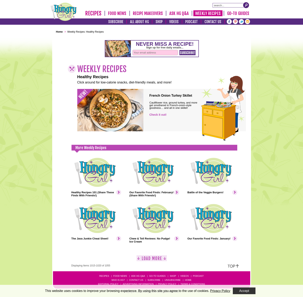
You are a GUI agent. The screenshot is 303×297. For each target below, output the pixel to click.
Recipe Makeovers (148, 13)
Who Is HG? (118, 280)
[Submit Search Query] (246, 5)
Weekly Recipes (207, 13)
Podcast (191, 22)
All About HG (139, 22)
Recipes (93, 13)
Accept (244, 291)
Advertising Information (138, 284)
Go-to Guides (157, 276)
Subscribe (115, 22)
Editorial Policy (108, 284)
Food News (117, 13)
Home (188, 280)
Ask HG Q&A (179, 13)
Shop (159, 22)
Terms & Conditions (192, 284)
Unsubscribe (173, 280)
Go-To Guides (238, 13)
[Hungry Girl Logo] (64, 12)
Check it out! (158, 114)
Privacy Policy (167, 284)
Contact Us (212, 22)
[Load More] (152, 259)
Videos (174, 22)
